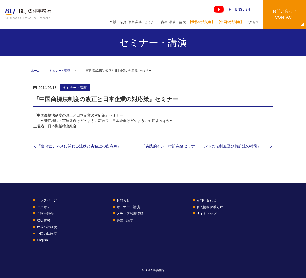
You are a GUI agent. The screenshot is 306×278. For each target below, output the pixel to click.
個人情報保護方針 (209, 207)
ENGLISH (242, 9)
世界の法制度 (47, 227)
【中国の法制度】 (230, 22)
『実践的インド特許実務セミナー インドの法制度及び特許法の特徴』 (205, 146)
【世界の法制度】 (201, 22)
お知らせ (123, 200)
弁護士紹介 (118, 22)
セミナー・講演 (155, 22)
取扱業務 (135, 22)
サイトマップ (206, 214)
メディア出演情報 (129, 214)
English (42, 240)
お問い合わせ (206, 200)
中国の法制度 (47, 234)
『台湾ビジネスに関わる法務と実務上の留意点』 (79, 146)
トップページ (47, 200)
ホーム (35, 70)
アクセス (252, 22)
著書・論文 (177, 22)
